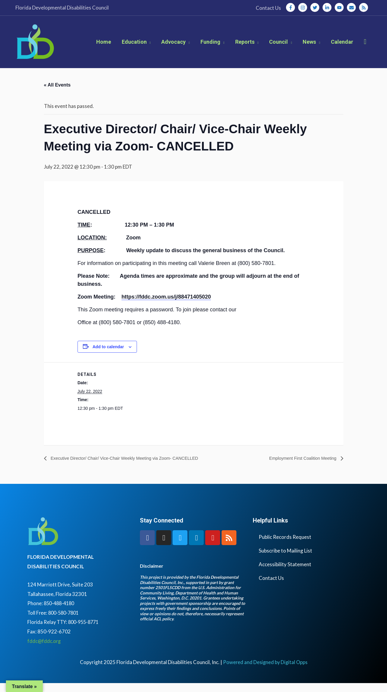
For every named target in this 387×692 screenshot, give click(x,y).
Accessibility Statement (285, 573)
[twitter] (316, 7)
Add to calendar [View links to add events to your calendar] (108, 355)
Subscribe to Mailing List (285, 559)
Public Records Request (285, 546)
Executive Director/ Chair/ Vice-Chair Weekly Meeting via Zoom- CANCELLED (133, 466)
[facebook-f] (291, 7)
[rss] (364, 7)
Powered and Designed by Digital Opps (265, 671)
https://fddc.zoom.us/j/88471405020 (166, 305)
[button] (365, 46)
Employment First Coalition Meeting (299, 466)
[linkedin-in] (328, 7)
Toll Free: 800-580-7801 (54, 621)
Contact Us (271, 587)
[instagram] (303, 7)
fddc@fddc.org (44, 650)
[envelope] (352, 7)
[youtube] (340, 7)
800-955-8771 (86, 631)
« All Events (57, 93)
